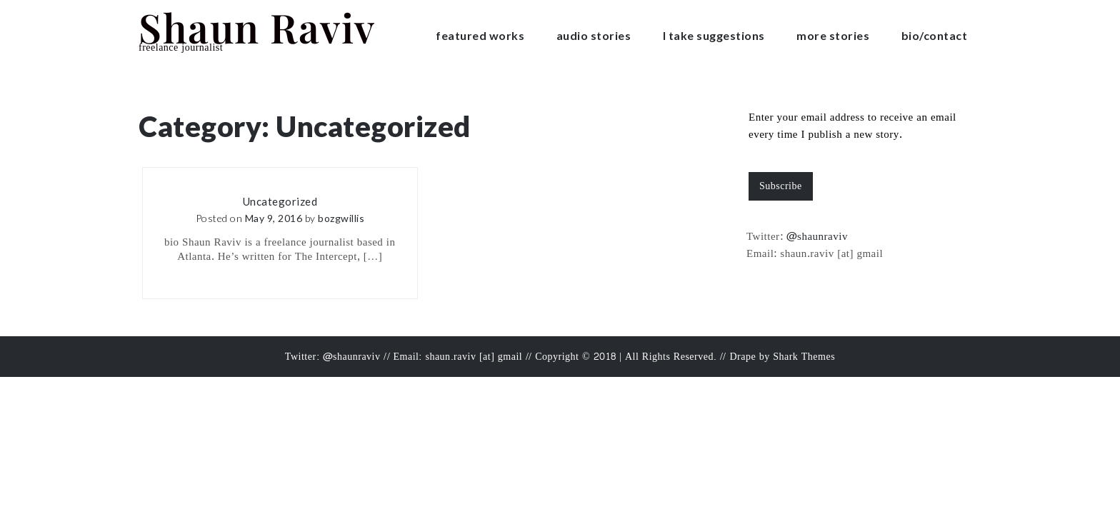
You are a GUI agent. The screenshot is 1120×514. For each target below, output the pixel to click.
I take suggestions (714, 35)
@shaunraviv (817, 236)
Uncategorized (280, 201)
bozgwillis (341, 218)
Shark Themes (804, 357)
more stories (832, 35)
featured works (480, 35)
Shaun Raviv (257, 27)
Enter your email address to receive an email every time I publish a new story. (852, 126)
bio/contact (934, 35)
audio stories (593, 35)
